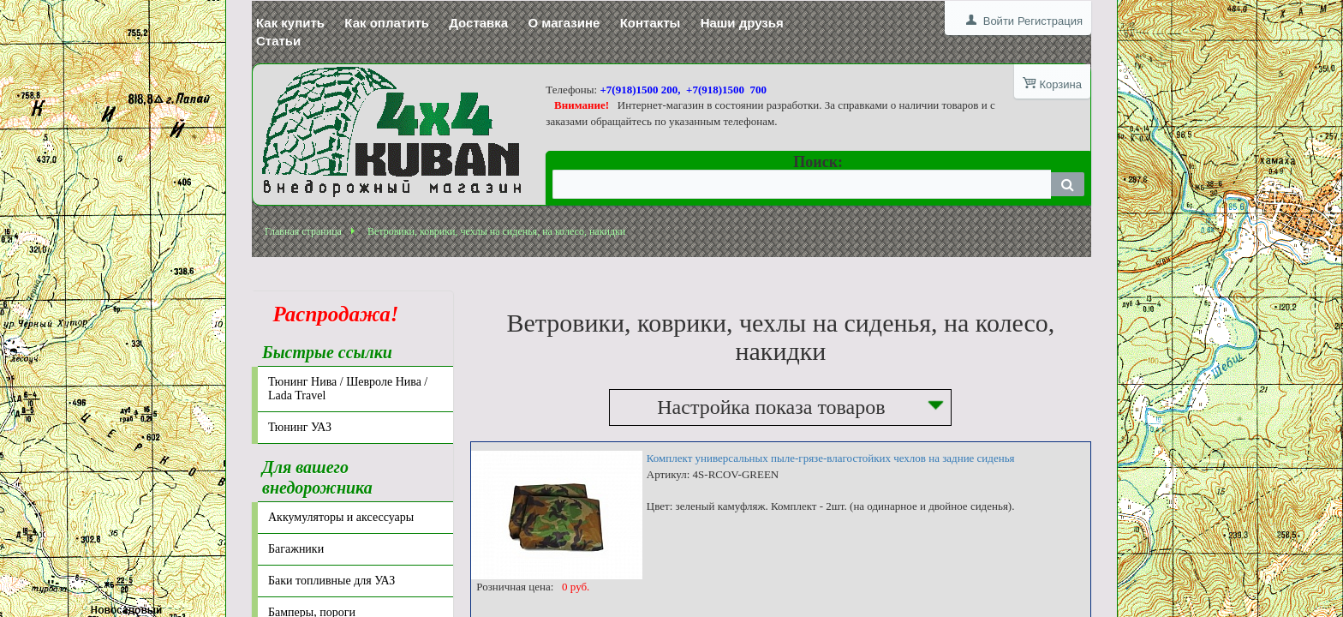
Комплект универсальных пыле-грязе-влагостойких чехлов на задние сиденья (831, 458)
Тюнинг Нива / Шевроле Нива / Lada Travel (347, 388)
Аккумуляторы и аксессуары (341, 517)
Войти (998, 21)
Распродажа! (330, 314)
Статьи (278, 40)
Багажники (296, 548)
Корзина (1060, 84)
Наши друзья (742, 22)
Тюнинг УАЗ (299, 427)
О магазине (564, 22)
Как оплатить (386, 22)
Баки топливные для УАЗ (331, 580)
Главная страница (303, 231)
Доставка (478, 22)
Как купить (290, 22)
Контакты (650, 22)
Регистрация (1050, 21)
